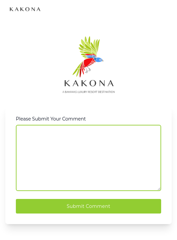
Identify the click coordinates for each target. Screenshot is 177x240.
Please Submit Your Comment (51, 119)
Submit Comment (88, 206)
